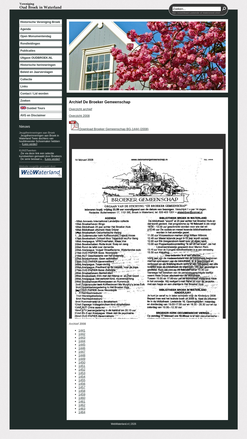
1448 (82, 355)
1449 (82, 359)
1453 (82, 373)
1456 (82, 383)
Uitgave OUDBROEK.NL (36, 57)
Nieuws (24, 126)
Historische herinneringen (38, 65)
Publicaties (27, 50)
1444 (82, 341)
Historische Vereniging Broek (40, 22)
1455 (82, 380)
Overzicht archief (80, 109)
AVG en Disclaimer (33, 115)
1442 (82, 334)
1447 (82, 351)
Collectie (26, 79)
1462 (82, 405)
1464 (82, 412)
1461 (82, 401)
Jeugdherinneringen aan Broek (37, 132)
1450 (82, 362)
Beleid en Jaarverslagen (36, 72)
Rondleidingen (30, 43)
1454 (82, 376)
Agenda (25, 29)
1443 (82, 337)
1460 (82, 398)
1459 (82, 394)
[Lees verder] (29, 144)
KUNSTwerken (27, 150)
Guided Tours (32, 108)
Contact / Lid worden (34, 93)
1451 (82, 366)
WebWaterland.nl (120, 424)
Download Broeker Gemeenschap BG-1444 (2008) (109, 129)
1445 (82, 344)
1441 (82, 330)
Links (24, 86)
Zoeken (25, 100)
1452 (82, 369)
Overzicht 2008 (79, 116)
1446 (82, 348)
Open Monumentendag (35, 36)
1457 (82, 387)
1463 (82, 408)
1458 (82, 391)
